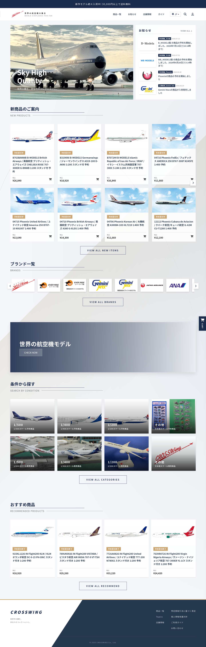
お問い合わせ (177, 628)
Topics (159, 616)
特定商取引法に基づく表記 (183, 611)
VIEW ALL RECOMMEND (103, 586)
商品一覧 (117, 14)
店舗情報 (147, 14)
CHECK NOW (30, 352)
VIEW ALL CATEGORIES (103, 479)
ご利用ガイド (177, 622)
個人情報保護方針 (179, 616)
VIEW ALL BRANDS (103, 302)
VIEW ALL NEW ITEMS (103, 250)
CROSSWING (26, 612)
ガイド (161, 14)
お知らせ (132, 14)
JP (175, 14)
